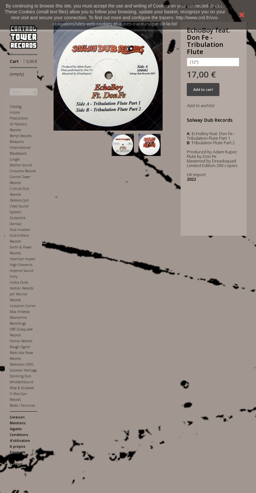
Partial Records (21, 341)
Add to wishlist (200, 105)
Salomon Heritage (23, 370)
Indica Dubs (19, 282)
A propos (17, 446)
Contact (16, 464)
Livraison (17, 417)
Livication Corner (23, 305)
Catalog (15, 106)
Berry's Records (20, 136)
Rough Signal (20, 347)
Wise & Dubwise (22, 388)
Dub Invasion (20, 229)
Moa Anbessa (20, 311)
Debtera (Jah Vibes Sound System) (19, 206)
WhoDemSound (21, 382)
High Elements (21, 264)
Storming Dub (20, 376)
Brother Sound (21, 165)
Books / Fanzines (22, 405)
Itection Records (21, 288)
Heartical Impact (22, 259)
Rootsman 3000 (22, 364)
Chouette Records (23, 171)
